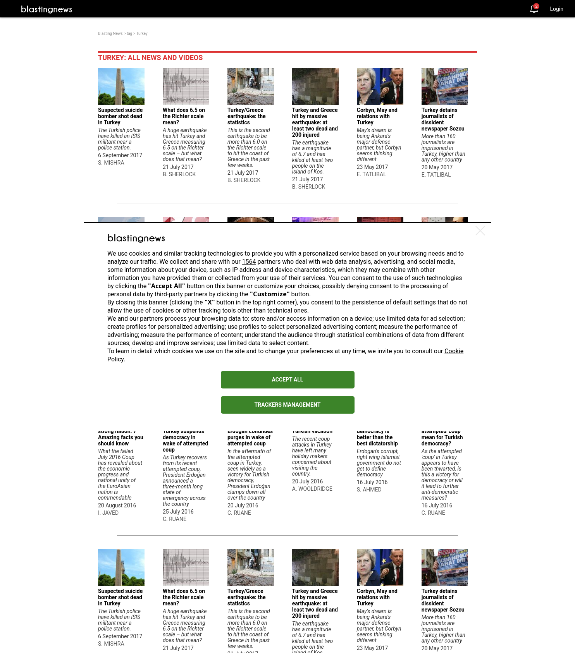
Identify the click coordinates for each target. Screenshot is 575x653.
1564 (249, 261)
